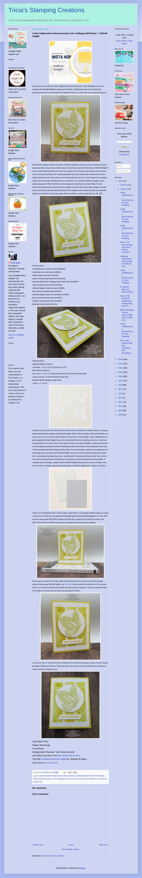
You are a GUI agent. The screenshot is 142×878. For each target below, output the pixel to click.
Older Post (103, 845)
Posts (119, 166)
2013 (120, 398)
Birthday (72, 776)
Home (71, 845)
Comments (121, 171)
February (125, 185)
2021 (120, 372)
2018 (120, 385)
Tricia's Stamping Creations (46, 10)
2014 (120, 394)
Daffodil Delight (82, 776)
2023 (120, 364)
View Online (121, 41)
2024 (120, 359)
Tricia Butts (15, 263)
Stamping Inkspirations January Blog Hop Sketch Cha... (126, 261)
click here (68, 584)
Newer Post (38, 845)
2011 (120, 406)
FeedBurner (124, 155)
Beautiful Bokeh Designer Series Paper (53, 776)
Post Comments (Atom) (54, 856)
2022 (120, 368)
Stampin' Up (37, 782)
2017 (120, 389)
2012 (120, 402)
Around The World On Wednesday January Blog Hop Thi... (126, 301)
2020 (120, 376)
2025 (120, 181)
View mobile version (70, 849)
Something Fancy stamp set (96, 779)
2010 (120, 411)
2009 (120, 415)
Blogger (82, 868)
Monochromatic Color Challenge (51, 779)
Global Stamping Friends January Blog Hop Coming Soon (127, 315)
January (124, 189)
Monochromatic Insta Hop (75, 779)
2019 (120, 381)
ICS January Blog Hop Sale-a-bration (126, 289)
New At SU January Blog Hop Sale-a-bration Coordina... (126, 247)
